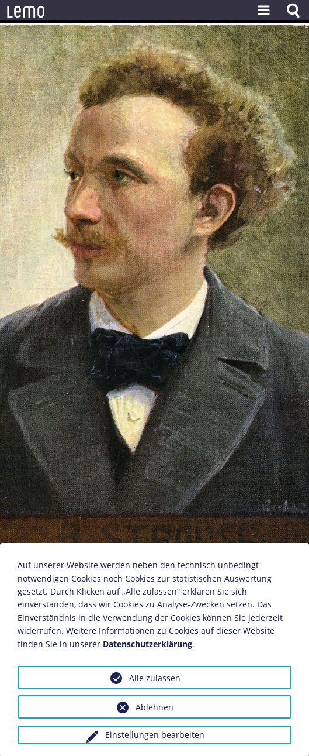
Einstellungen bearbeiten (154, 734)
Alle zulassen (154, 677)
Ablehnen (154, 707)
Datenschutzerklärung (147, 644)
